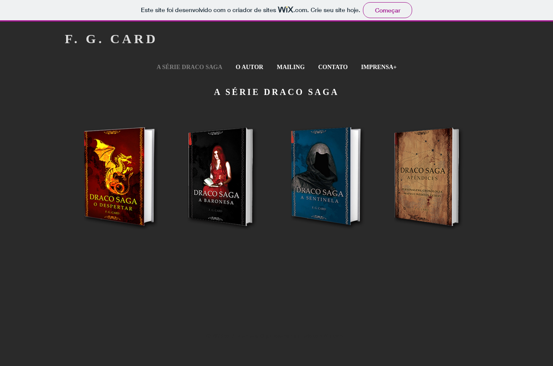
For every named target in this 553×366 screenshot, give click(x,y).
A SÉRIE (239, 92)
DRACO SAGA (301, 92)
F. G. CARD (111, 39)
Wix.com (333, 336)
